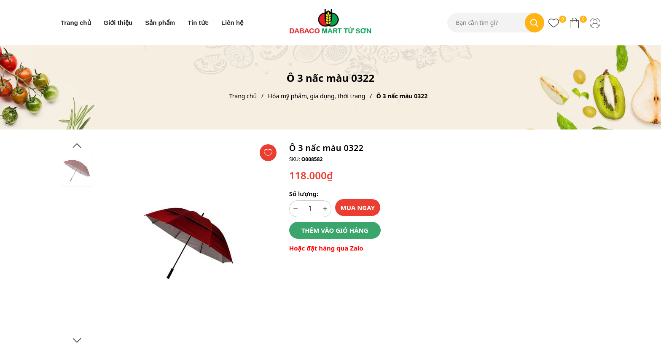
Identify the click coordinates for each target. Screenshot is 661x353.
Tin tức (198, 22)
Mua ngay (358, 207)
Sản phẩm (160, 22)
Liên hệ (232, 22)
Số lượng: (303, 193)
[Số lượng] (310, 208)
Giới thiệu (118, 22)
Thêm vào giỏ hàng (334, 230)
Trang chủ (76, 22)
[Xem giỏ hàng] (574, 22)
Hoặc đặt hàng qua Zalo (326, 248)
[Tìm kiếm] (534, 22)
